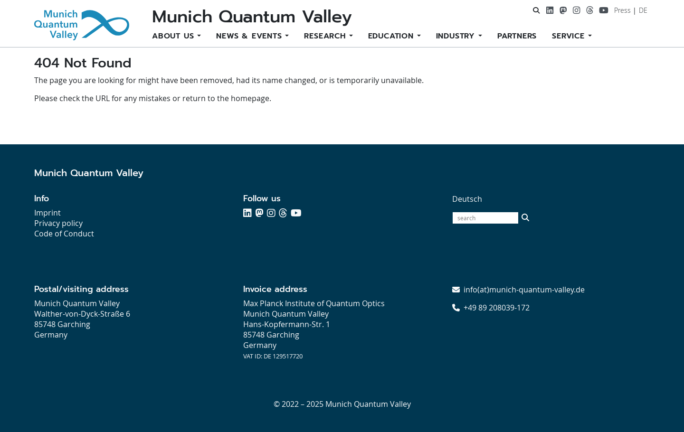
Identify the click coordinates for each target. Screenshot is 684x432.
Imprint (47, 212)
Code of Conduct (64, 233)
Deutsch (467, 199)
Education (392, 36)
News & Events (250, 36)
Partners (517, 36)
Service (570, 36)
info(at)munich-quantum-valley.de (524, 289)
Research (326, 36)
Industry (457, 36)
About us (174, 36)
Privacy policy (58, 223)
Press (622, 10)
